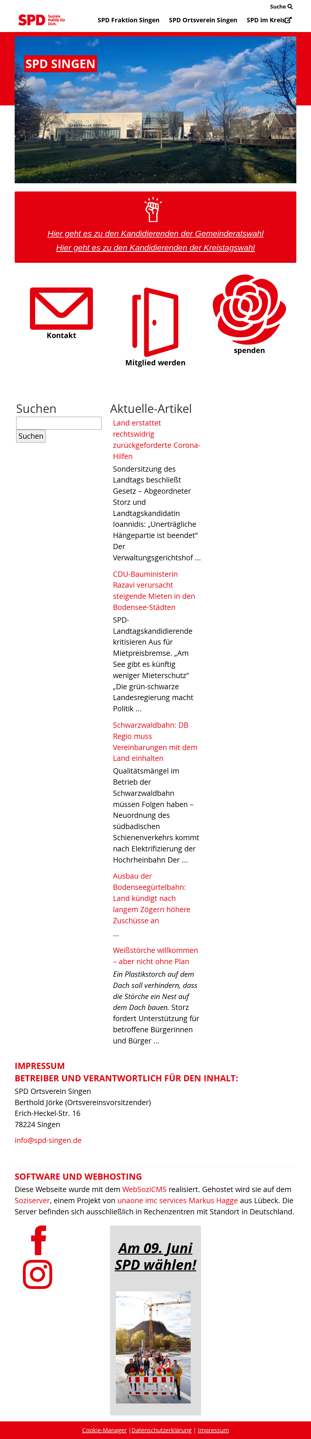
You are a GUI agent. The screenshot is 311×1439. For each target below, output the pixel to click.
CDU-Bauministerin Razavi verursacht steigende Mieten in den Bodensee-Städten (154, 590)
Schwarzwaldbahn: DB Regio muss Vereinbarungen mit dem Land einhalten (155, 741)
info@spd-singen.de (48, 1140)
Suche (281, 6)
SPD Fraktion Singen (129, 20)
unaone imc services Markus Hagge (177, 1200)
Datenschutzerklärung (161, 1430)
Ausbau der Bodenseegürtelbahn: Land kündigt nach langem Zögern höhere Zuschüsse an (151, 898)
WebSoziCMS (144, 1189)
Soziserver (32, 1200)
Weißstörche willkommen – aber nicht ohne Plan (155, 955)
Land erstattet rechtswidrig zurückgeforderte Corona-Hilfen (156, 439)
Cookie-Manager (104, 1430)
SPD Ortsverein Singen (203, 20)
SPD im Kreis (269, 20)
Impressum (213, 1430)
